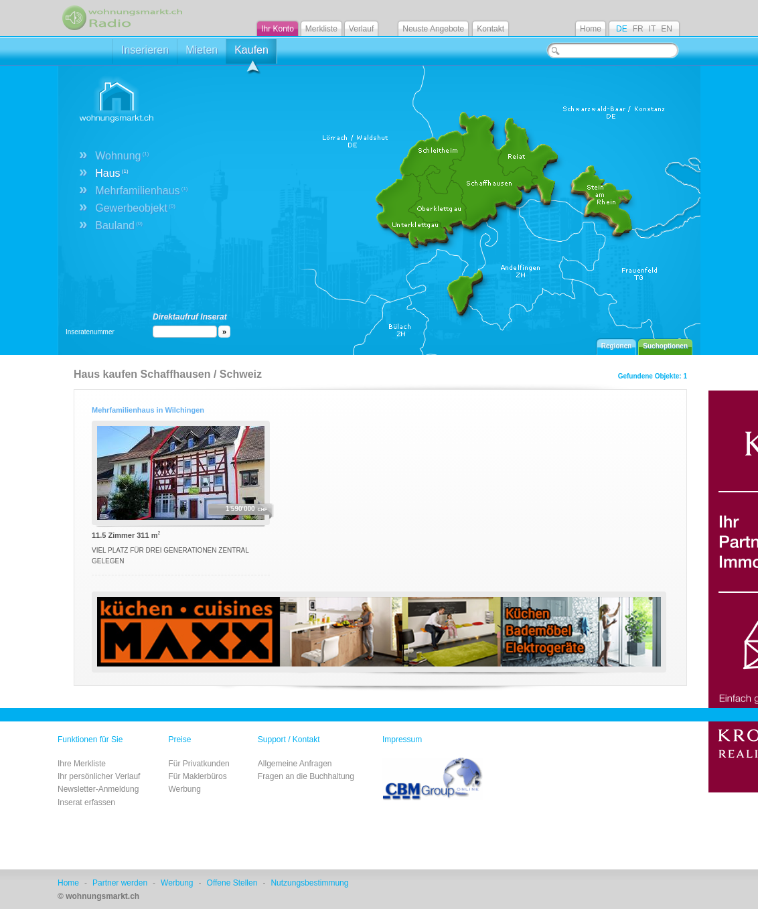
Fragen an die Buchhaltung (306, 776)
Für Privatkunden (198, 763)
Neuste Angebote (433, 28)
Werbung (184, 789)
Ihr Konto (277, 28)
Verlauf (361, 28)
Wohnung (122, 155)
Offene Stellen (232, 883)
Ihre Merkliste (82, 763)
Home (590, 28)
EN (666, 28)
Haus (111, 173)
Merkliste (321, 28)
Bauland (119, 225)
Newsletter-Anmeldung (98, 789)
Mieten (201, 50)
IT (652, 28)
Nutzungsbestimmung (309, 883)
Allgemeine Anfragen (295, 763)
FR (638, 28)
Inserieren (145, 50)
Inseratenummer (90, 332)
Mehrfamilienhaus (141, 190)
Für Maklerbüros (197, 776)
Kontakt (490, 28)
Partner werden (119, 883)
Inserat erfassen (86, 802)
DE (621, 28)
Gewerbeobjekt (135, 208)
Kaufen (251, 54)
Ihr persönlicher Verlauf (99, 776)
